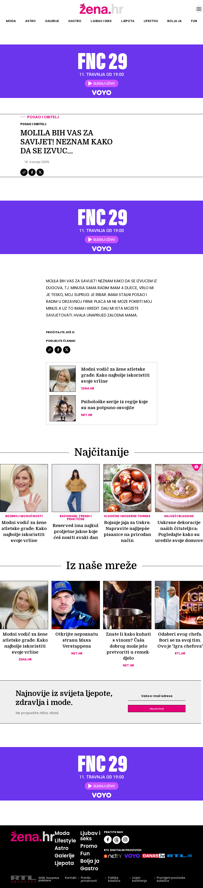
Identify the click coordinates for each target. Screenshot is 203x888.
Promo (88, 846)
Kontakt (71, 878)
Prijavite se (157, 708)
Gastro (74, 21)
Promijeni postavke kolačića (171, 879)
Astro (30, 21)
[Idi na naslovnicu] (101, 13)
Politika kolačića (114, 879)
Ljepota (127, 21)
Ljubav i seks (101, 21)
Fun (194, 21)
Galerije (52, 21)
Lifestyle (151, 21)
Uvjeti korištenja (139, 879)
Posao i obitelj (43, 117)
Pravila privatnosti (89, 879)
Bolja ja (174, 21)
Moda (11, 21)
